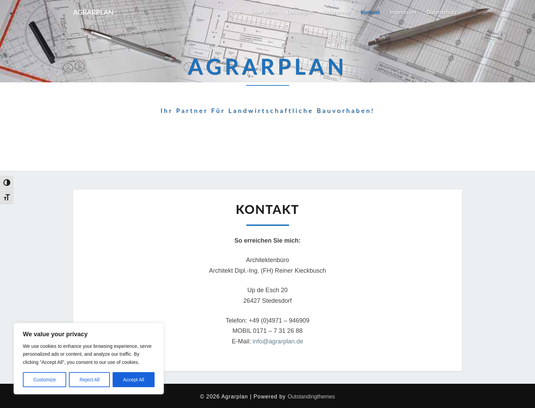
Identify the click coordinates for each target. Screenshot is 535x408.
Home (233, 12)
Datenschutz (441, 12)
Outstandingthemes (311, 396)
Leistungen (300, 12)
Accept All (133, 379)
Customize (44, 379)
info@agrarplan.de (277, 341)
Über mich (263, 12)
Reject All (89, 379)
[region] (89, 358)
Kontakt (370, 12)
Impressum (403, 12)
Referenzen (336, 12)
